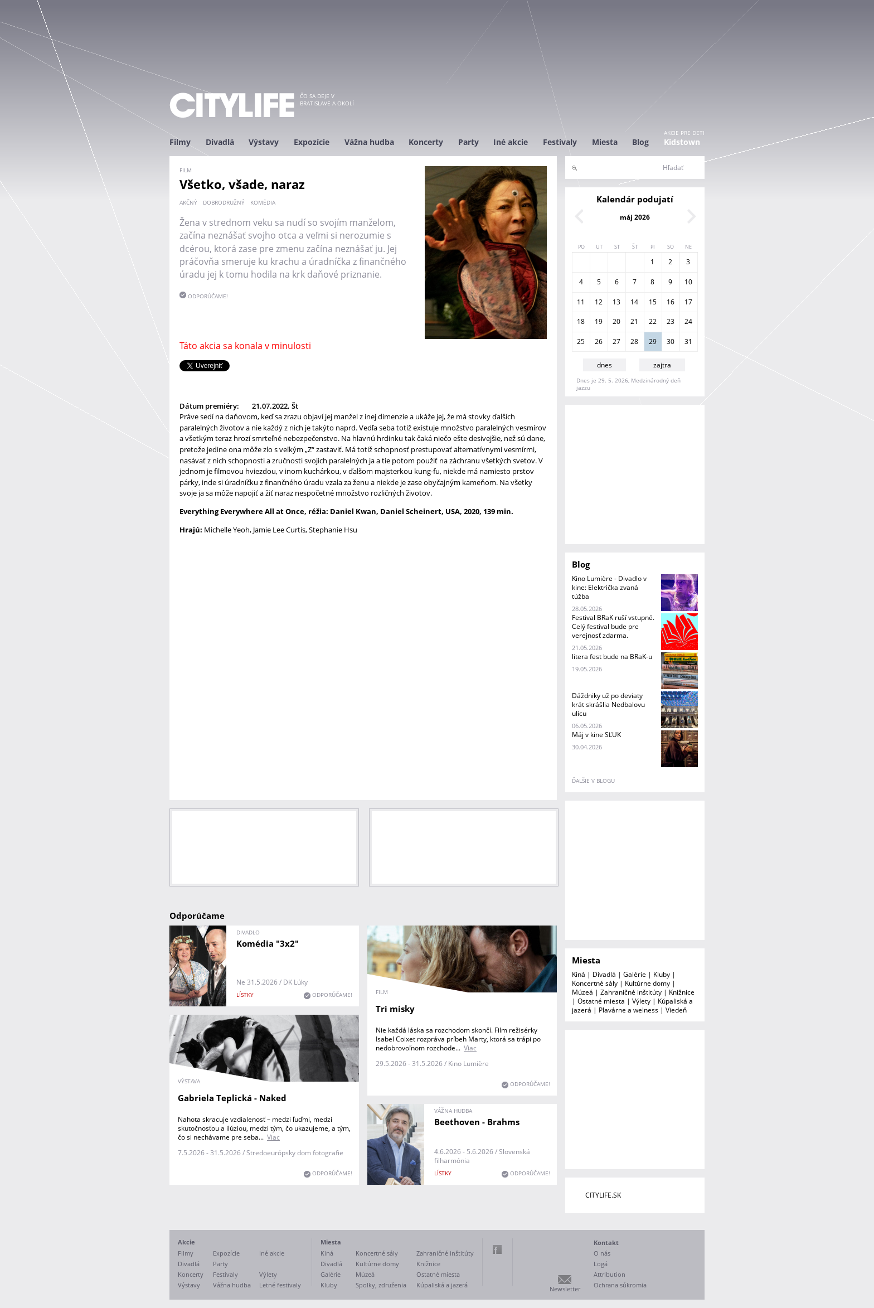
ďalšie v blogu (593, 780)
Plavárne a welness (628, 1010)
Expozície (311, 142)
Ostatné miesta (601, 1001)
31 (688, 341)
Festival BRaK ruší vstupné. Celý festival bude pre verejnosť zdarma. (613, 626)
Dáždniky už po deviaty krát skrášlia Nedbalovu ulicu (608, 704)
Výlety (641, 1001)
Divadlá (220, 142)
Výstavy (264, 142)
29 (653, 341)
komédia (262, 202)
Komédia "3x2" (267, 943)
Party (468, 142)
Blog (640, 142)
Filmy (180, 142)
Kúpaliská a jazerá (442, 1285)
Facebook (497, 1249)
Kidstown (682, 142)
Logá (601, 1263)
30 (670, 341)
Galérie (634, 974)
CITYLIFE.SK (603, 1195)
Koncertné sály (595, 983)
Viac (470, 1048)
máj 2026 (635, 217)
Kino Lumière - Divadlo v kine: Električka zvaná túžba (609, 587)
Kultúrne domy (647, 983)
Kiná (578, 974)
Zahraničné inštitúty (631, 992)
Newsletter (565, 1289)
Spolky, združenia (381, 1285)
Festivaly (560, 142)
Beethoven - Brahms (476, 1121)
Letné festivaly (280, 1285)
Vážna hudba (369, 142)
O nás (602, 1253)
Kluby (661, 974)
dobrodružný (224, 202)
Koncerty (426, 142)
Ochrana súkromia (620, 1285)
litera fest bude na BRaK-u (612, 656)
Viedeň (676, 1010)
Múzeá (582, 992)
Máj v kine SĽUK (596, 734)
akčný (188, 202)
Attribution (609, 1274)
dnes (604, 365)
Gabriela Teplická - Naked (232, 1097)
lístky (245, 995)
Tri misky (395, 1008)
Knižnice (682, 992)
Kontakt (606, 1242)
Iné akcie (510, 142)
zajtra (662, 365)
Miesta (605, 142)
